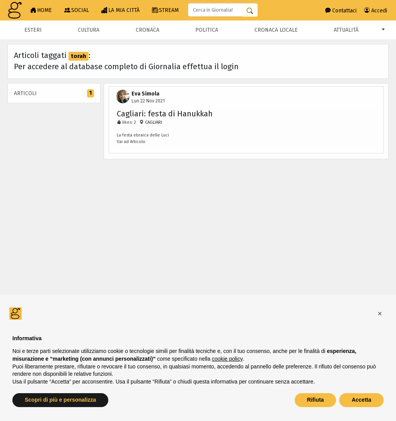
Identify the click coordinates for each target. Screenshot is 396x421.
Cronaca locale (276, 30)
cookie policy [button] (227, 359)
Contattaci (341, 10)
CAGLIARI (153, 122)
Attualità (346, 30)
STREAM (165, 10)
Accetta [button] (361, 400)
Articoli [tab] (54, 93)
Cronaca (147, 30)
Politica (206, 30)
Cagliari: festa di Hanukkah (165, 113)
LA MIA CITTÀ (120, 10)
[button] (380, 313)
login (230, 66)
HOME (41, 10)
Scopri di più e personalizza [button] (60, 400)
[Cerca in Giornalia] (250, 10)
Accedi (375, 10)
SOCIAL (76, 10)
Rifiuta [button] (315, 400)
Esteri (33, 30)
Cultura (88, 30)
